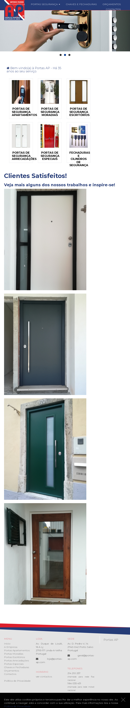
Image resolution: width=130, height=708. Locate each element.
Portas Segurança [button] (45, 4)
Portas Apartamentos (17, 650)
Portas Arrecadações (16, 660)
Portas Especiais (14, 663)
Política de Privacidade (17, 680)
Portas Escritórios (14, 657)
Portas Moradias (13, 653)
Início (7, 643)
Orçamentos (112, 4)
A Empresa (17, 4)
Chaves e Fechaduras (81, 4)
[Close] (123, 699)
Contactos (113, 9)
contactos (46, 676)
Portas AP (111, 639)
